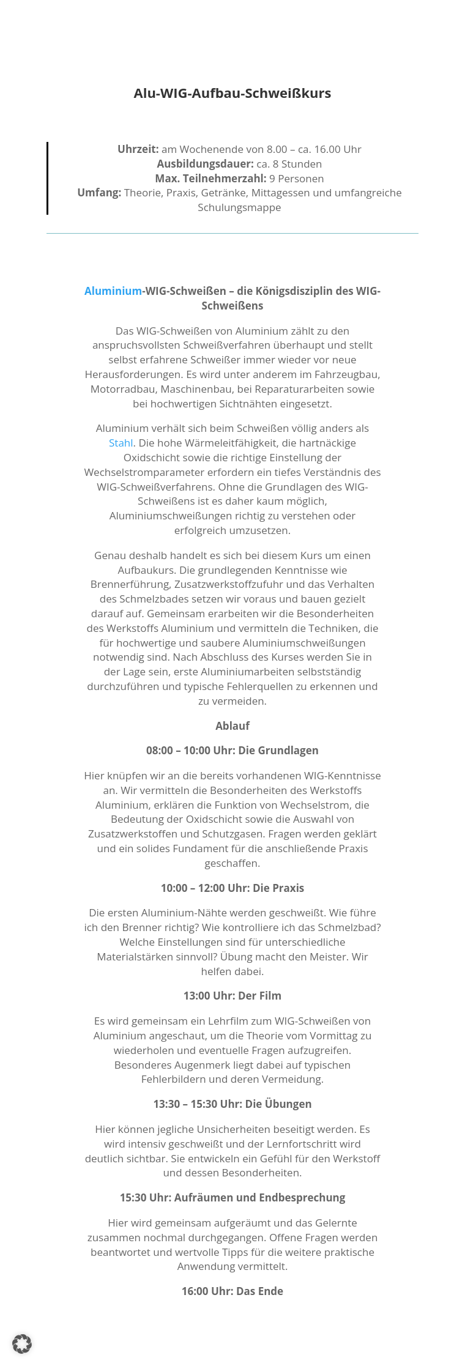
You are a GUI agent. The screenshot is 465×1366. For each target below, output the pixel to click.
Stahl (121, 443)
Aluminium (113, 291)
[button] (22, 1344)
